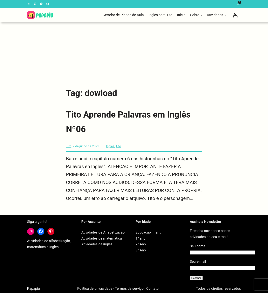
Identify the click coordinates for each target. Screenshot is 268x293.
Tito (69, 146)
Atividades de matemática (101, 238)
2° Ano (141, 244)
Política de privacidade (94, 288)
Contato (152, 288)
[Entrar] (235, 15)
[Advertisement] (134, 52)
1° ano (141, 238)
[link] (238, 4)
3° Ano (141, 250)
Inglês (110, 146)
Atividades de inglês (97, 244)
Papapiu (33, 288)
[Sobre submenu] (201, 15)
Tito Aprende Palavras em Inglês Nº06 (128, 122)
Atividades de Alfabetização (103, 232)
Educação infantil (149, 232)
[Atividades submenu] (225, 15)
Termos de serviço (129, 288)
